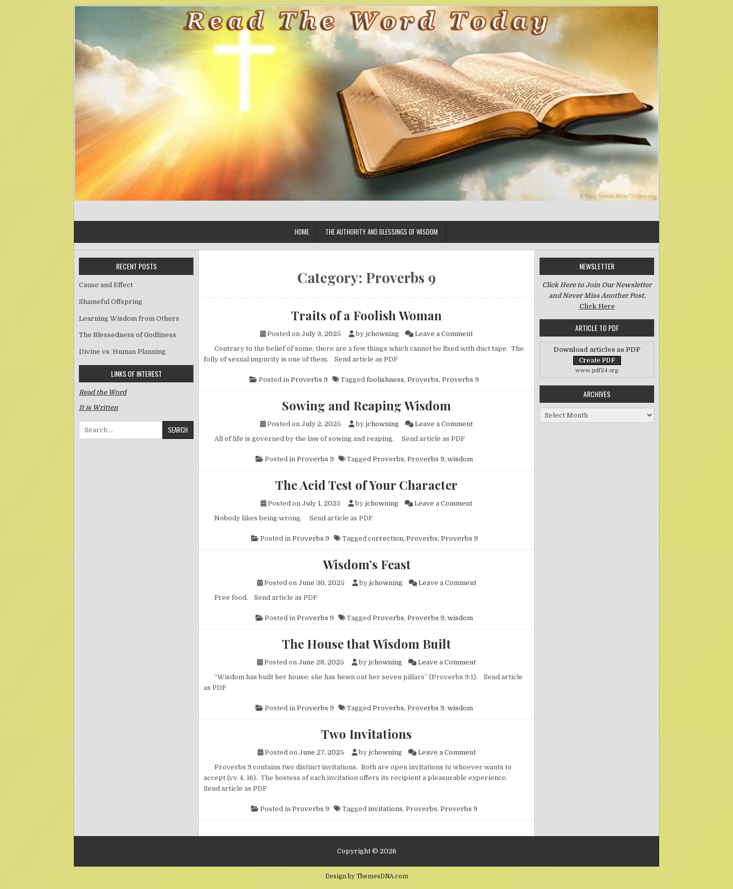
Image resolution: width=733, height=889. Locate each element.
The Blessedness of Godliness (127, 335)
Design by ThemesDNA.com (366, 876)
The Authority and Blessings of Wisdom (381, 232)
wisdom (460, 459)
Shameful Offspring (111, 301)
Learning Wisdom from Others (129, 318)
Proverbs (423, 379)
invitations (385, 809)
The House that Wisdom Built (366, 643)
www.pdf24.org (596, 370)
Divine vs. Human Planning (122, 351)
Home (302, 232)
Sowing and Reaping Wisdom (366, 405)
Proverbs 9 (309, 379)
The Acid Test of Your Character (366, 484)
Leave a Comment (444, 334)
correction (385, 538)
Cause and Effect (106, 285)
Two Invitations (366, 733)
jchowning (382, 334)
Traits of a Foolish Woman (366, 315)
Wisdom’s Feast (367, 564)
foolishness (385, 379)
